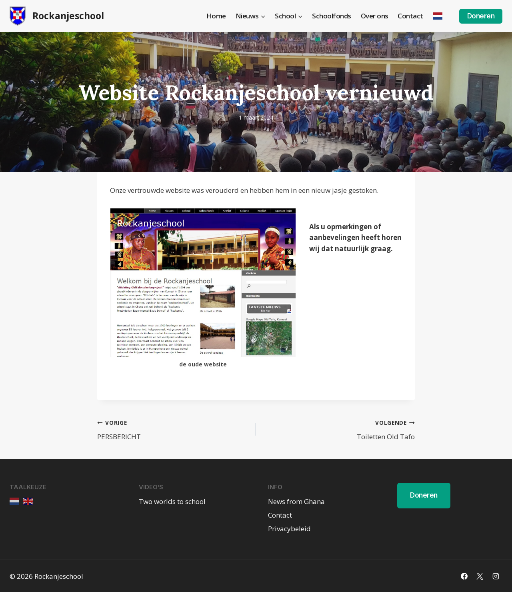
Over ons (374, 15)
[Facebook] (464, 576)
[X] (480, 576)
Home (216, 15)
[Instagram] (495, 576)
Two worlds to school (172, 501)
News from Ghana (296, 501)
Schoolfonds (331, 15)
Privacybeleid (289, 528)
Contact (410, 15)
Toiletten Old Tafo (339, 429)
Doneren (481, 16)
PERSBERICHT (173, 429)
